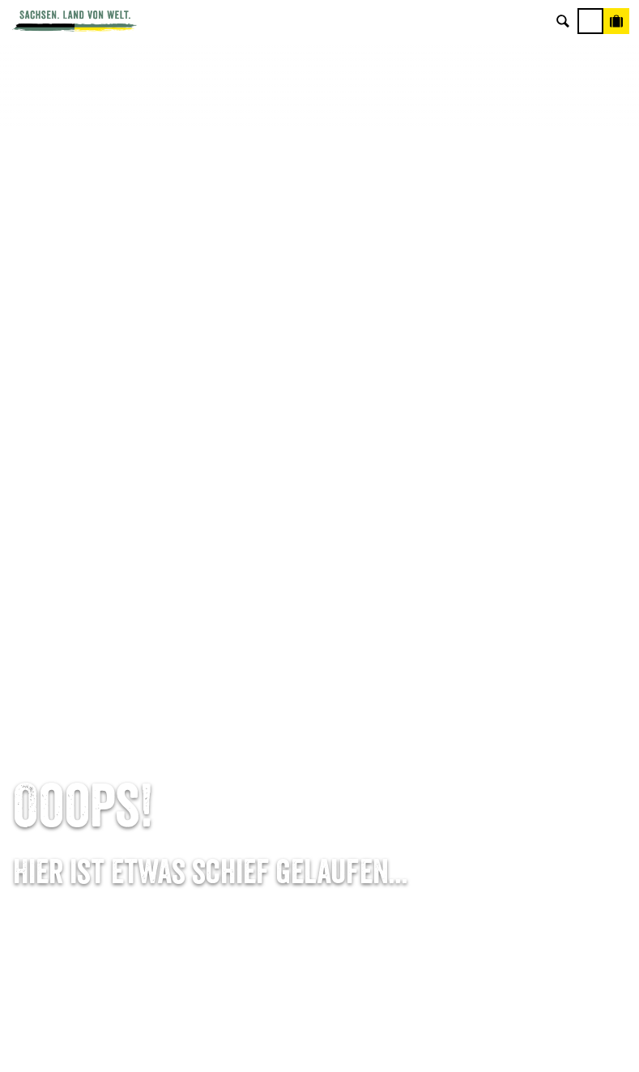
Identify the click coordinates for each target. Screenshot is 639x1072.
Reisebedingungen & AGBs (533, 805)
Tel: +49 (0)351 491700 (107, 677)
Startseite (36, 606)
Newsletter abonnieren (319, 703)
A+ (336, 1042)
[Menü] (590, 21)
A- (289, 1042)
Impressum (532, 728)
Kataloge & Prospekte (319, 779)
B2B (319, 754)
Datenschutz (532, 754)
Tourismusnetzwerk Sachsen (532, 779)
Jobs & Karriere (532, 703)
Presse (319, 728)
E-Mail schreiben (106, 703)
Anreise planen (319, 677)
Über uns (532, 677)
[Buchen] (616, 21)
